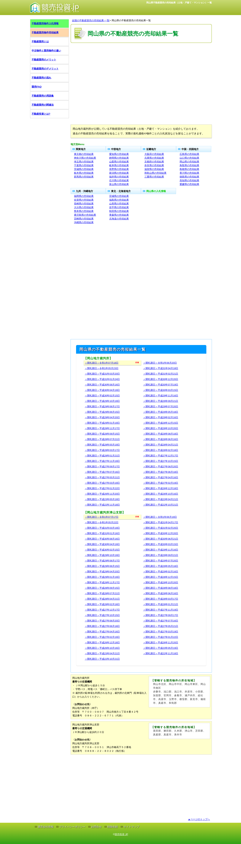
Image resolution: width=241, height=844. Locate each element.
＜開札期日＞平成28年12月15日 (160, 422)
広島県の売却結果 (189, 154)
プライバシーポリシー (72, 826)
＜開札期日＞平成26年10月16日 (160, 493)
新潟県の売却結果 (119, 172)
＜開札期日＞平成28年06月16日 (160, 439)
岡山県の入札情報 (156, 191)
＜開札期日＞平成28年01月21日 (102, 455)
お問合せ (96, 826)
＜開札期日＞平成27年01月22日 (102, 488)
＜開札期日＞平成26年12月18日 (160, 488)
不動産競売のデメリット (45, 68)
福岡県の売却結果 (84, 196)
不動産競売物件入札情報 (45, 23)
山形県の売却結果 (119, 203)
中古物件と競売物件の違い (46, 50)
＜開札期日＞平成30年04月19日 (102, 390)
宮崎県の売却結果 (84, 218)
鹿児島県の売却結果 (85, 214)
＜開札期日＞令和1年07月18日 (101, 362)
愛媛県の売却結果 (189, 184)
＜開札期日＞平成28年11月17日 (102, 428)
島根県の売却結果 (189, 169)
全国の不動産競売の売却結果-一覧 (90, 20)
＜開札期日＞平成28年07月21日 (102, 439)
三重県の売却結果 (154, 176)
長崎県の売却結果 (84, 203)
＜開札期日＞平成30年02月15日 (102, 395)
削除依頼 (112, 826)
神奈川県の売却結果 (85, 157)
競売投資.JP (121, 834)
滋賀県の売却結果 (154, 169)
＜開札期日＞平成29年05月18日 (160, 412)
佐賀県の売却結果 (84, 199)
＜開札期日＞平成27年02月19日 (160, 482)
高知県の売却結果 (189, 180)
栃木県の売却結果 (84, 172)
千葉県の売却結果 (84, 165)
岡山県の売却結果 (189, 161)
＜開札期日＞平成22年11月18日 (102, 504)
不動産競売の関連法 (43, 104)
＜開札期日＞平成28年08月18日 (160, 433)
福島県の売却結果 (119, 199)
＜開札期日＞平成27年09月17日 (102, 466)
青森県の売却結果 (119, 214)
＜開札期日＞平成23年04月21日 (160, 499)
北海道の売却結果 (119, 218)
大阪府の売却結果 (154, 154)
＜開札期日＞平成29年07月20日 (160, 406)
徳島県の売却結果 (189, 176)
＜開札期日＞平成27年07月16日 (102, 472)
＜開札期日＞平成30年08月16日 (102, 384)
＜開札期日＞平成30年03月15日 (160, 390)
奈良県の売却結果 (154, 165)
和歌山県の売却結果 (155, 172)
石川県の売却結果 (119, 180)
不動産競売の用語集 (43, 95)
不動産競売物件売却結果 (45, 32)
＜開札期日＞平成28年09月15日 (102, 433)
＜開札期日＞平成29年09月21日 (160, 401)
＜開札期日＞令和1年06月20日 (160, 362)
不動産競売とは (40, 41)
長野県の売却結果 (119, 169)
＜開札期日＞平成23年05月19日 (102, 499)
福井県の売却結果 (119, 176)
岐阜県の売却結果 (119, 165)
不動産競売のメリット (44, 59)
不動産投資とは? (41, 113)
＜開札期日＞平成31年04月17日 (160, 522)
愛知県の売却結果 (119, 154)
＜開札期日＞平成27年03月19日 (102, 482)
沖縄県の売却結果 (84, 222)
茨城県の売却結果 (84, 169)
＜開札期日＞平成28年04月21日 (160, 444)
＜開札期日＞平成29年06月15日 (102, 412)
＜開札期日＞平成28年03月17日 (102, 450)
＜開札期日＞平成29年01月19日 (102, 422)
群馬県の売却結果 (84, 176)
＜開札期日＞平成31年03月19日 (102, 527)
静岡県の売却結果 (119, 157)
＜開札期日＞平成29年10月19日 (102, 401)
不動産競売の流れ (41, 77)
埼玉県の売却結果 (84, 161)
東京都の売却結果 (84, 154)
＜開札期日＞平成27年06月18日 (160, 472)
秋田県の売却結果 (119, 211)
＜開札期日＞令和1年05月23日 (101, 368)
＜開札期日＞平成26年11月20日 (102, 493)
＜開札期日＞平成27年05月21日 (102, 477)
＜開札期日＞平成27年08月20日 (160, 466)
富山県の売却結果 (119, 184)
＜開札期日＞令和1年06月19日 (160, 517)
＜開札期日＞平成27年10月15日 (160, 461)
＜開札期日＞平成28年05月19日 (102, 444)
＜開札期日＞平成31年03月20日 (102, 373)
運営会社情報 (45, 826)
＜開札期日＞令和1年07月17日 (101, 517)
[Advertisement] (141, 55)
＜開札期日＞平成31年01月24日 (102, 379)
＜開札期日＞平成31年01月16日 (102, 533)
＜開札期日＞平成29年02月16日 (160, 417)
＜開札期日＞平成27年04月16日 (160, 477)
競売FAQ (37, 86)
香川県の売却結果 (189, 172)
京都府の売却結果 (154, 161)
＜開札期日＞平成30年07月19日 (160, 384)
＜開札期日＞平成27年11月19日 (102, 461)
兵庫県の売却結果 (154, 157)
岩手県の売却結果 (119, 207)
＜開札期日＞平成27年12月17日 (160, 455)
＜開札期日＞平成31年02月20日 (160, 527)
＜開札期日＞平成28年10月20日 (160, 428)
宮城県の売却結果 (119, 196)
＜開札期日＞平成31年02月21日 (160, 373)
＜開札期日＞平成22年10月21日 (160, 504)
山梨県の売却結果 (119, 161)
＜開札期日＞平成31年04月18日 (160, 368)
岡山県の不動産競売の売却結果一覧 (131, 20)
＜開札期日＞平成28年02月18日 (160, 450)
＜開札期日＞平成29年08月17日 (102, 406)
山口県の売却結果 (189, 157)
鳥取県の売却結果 (189, 165)
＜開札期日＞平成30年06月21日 (160, 538)
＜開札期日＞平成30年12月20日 (160, 379)
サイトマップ (131, 826)
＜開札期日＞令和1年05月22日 (101, 522)
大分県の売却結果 (84, 207)
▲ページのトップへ (199, 819)
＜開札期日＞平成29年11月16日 (160, 395)
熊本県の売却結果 (84, 211)
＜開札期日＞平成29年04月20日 (102, 417)
